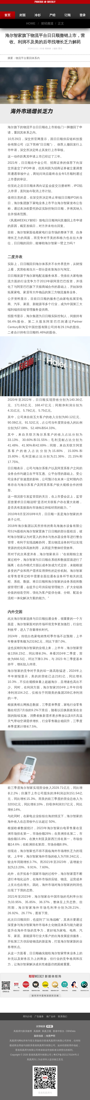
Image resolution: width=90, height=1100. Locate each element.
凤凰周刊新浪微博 (23, 1031)
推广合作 (50, 1016)
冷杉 (38, 15)
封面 (22, 15)
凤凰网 (37, 1031)
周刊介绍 (27, 1016)
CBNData (71, 1031)
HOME (30, 23)
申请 (49, 1026)
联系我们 (62, 1016)
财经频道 (47, 23)
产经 (52, 15)
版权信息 (38, 1036)
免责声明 (50, 1036)
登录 (83, 15)
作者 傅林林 (46, 48)
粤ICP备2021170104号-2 (66, 1054)
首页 (7, 15)
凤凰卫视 (46, 1031)
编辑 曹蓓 (57, 48)
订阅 (67, 15)
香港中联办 (58, 1031)
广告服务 (39, 1016)
